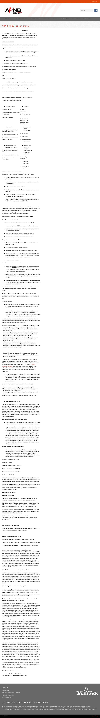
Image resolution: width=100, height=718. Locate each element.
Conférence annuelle (36, 19)
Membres (56, 19)
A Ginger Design (95, 716)
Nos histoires (76, 19)
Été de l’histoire (87, 19)
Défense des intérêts (21, 19)
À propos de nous (8, 19)
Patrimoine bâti (65, 19)
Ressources (47, 19)
